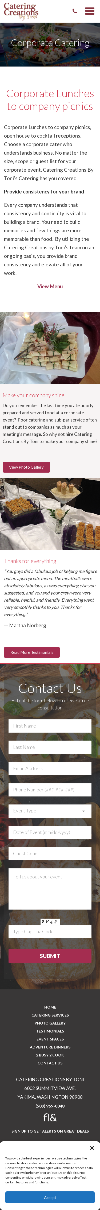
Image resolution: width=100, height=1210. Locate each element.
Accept (50, 1197)
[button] (92, 1148)
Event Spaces (50, 1039)
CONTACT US (50, 1063)
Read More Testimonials (31, 652)
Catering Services (50, 1015)
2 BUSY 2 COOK (50, 1055)
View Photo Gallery (26, 467)
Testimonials (50, 1031)
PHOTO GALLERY (50, 1023)
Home (50, 1007)
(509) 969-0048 (50, 1105)
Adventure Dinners (50, 1047)
